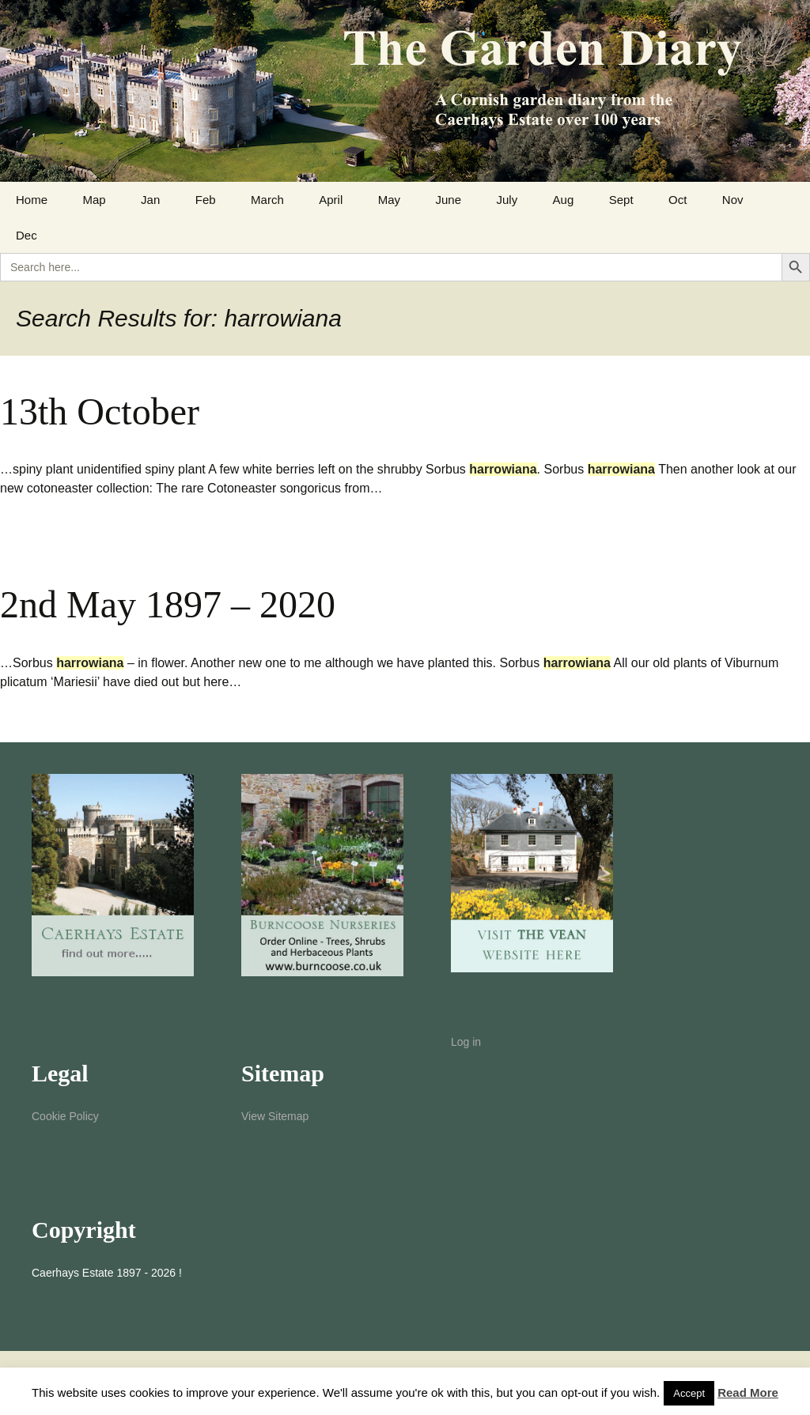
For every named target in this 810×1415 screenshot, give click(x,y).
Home (31, 199)
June (448, 199)
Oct (677, 199)
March (267, 199)
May (389, 199)
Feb (205, 199)
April (331, 199)
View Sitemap (274, 1116)
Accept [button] (689, 1393)
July (506, 199)
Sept (621, 199)
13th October (99, 411)
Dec (26, 235)
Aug (563, 199)
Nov (733, 199)
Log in (466, 1042)
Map (93, 199)
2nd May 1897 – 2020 (167, 604)
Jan (150, 199)
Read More (747, 1392)
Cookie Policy (65, 1116)
